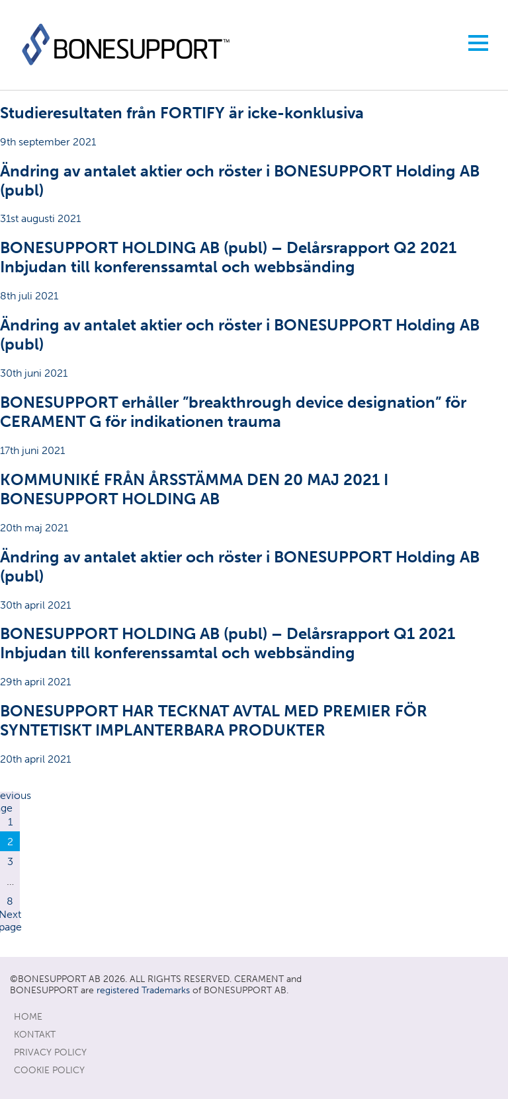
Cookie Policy (49, 1070)
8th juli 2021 (254, 270)
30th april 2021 (254, 579)
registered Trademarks (143, 990)
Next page (10, 920)
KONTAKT (35, 1034)
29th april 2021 (254, 656)
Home (28, 1016)
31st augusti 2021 (254, 193)
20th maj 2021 (254, 502)
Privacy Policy (50, 1052)
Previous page (10, 802)
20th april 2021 (254, 733)
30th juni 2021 (254, 347)
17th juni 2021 (254, 425)
